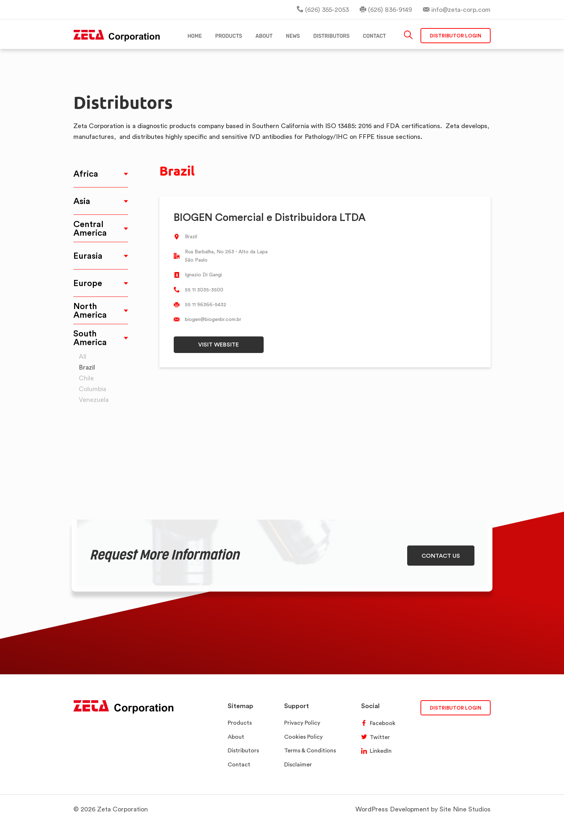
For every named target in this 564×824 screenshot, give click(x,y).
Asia (81, 201)
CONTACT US (441, 555)
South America (90, 337)
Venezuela (94, 399)
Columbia (92, 389)
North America (90, 310)
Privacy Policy (302, 722)
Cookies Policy (303, 736)
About (236, 736)
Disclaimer (298, 764)
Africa (85, 173)
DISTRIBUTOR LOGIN (455, 708)
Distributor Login (455, 36)
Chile (86, 378)
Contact (239, 764)
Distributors (243, 750)
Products (240, 722)
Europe (87, 283)
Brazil (87, 367)
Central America (90, 228)
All (82, 356)
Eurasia (88, 255)
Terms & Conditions (310, 750)
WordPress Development (392, 809)
